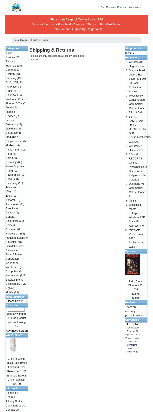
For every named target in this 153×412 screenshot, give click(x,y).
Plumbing (11, 162)
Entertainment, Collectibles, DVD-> (16, 284)
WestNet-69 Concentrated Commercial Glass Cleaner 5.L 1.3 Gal (137, 104)
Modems (11, 145)
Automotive (12, 204)
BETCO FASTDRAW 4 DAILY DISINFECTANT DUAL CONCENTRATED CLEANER (140, 129)
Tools (9, 195)
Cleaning (11, 78)
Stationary (11, 183)
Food (9, 107)
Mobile (9, 292)
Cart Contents (108, 7)
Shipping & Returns (39, 40)
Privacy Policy (132, 338)
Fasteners (11, 99)
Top (16, 40)
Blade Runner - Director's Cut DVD (136, 285)
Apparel (10, 200)
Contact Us (12, 409)
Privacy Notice (14, 401)
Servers (10, 179)
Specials (130, 251)
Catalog (23, 40)
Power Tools (13, 174)
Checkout (122, 7)
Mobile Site (132, 352)
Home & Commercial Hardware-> (13, 229)
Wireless (11, 267)
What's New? (14, 335)
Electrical (11, 95)
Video (9, 262)
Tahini (132, 200)
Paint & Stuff (13, 149)
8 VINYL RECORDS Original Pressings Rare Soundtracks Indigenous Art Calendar (138, 167)
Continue (34, 59)
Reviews (130, 302)
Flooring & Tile (14, 103)
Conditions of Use (16, 405)
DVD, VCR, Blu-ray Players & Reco (15, 86)
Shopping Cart (134, 48)
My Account (135, 7)
